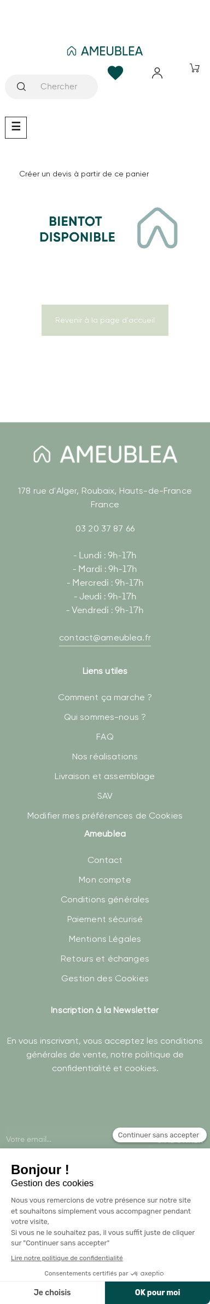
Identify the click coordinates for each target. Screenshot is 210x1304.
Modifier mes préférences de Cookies (105, 815)
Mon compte (105, 879)
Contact (105, 860)
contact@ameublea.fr (105, 637)
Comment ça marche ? (105, 697)
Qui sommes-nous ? (105, 717)
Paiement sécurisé (105, 919)
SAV (105, 796)
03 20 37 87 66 (105, 528)
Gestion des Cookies (105, 978)
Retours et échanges (105, 958)
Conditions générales (105, 899)
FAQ (104, 736)
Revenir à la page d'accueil (105, 320)
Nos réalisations (105, 756)
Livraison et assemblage (105, 776)
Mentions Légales (105, 939)
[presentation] (88, 1125)
